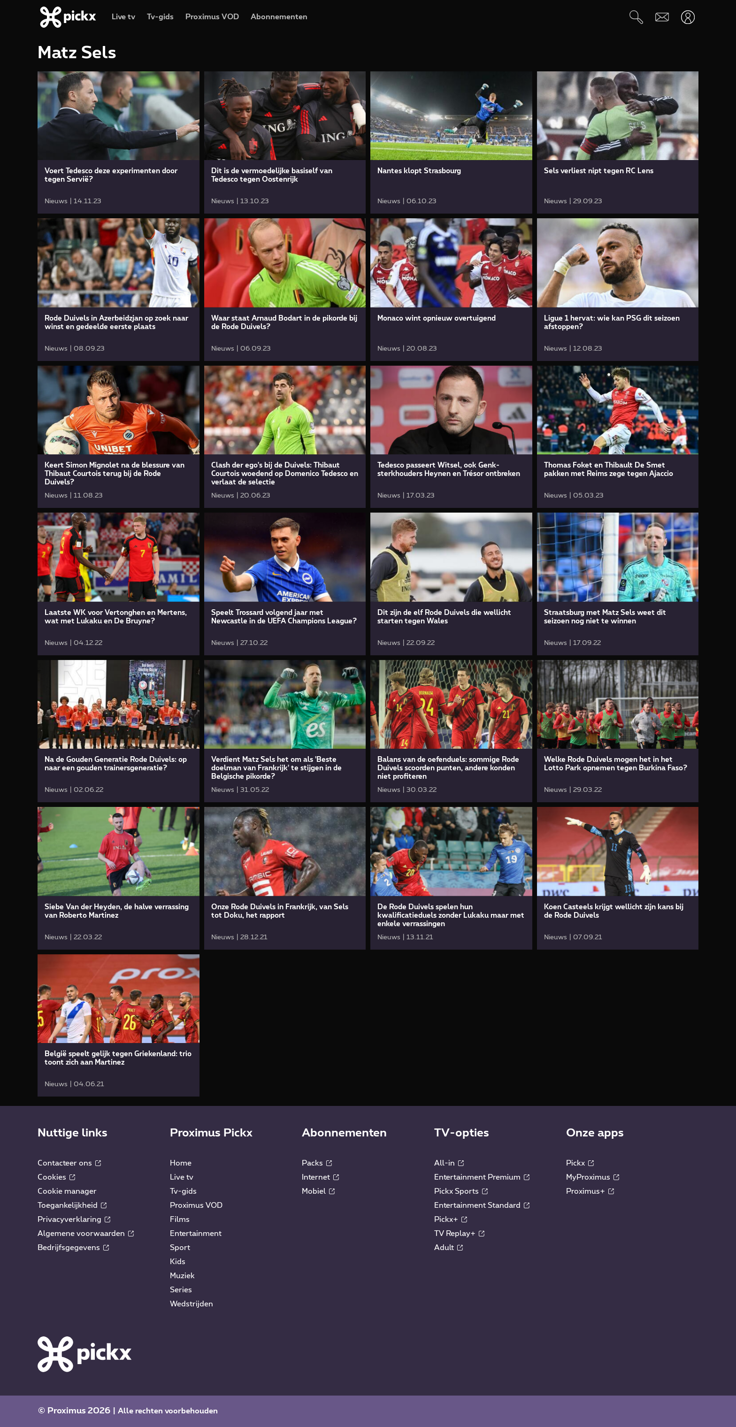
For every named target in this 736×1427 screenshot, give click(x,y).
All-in (449, 1163)
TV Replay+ (459, 1233)
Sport (180, 1247)
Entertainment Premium (481, 1177)
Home (181, 1163)
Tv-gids (183, 1191)
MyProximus (592, 1177)
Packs (317, 1163)
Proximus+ (590, 1191)
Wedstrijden (191, 1304)
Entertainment (196, 1233)
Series (181, 1290)
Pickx (580, 1163)
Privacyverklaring (74, 1219)
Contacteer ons (69, 1163)
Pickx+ (450, 1219)
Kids (177, 1262)
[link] (118, 142)
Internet (320, 1177)
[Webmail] (662, 17)
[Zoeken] (636, 17)
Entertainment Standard (481, 1205)
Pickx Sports (461, 1191)
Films (180, 1219)
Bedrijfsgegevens (73, 1247)
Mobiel (318, 1191)
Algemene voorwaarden (86, 1233)
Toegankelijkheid (72, 1205)
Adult (448, 1247)
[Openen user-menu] (688, 17)
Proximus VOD (196, 1205)
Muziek (182, 1276)
